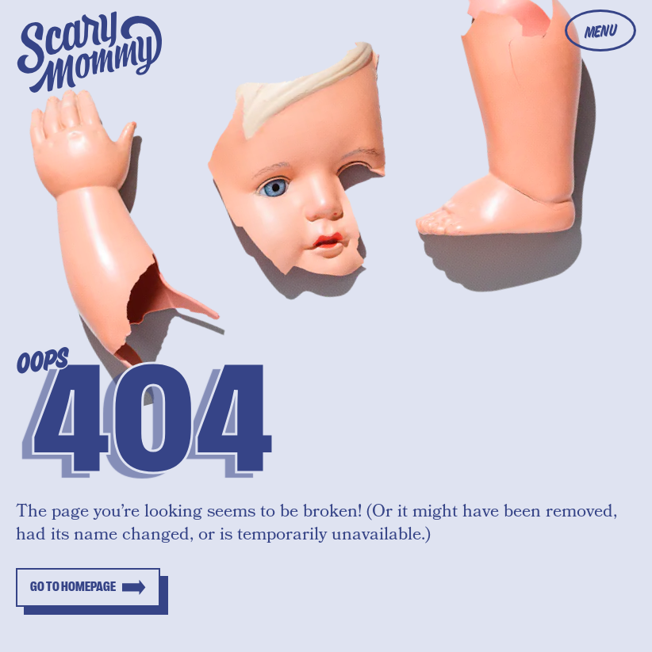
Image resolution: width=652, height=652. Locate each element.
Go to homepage (73, 587)
